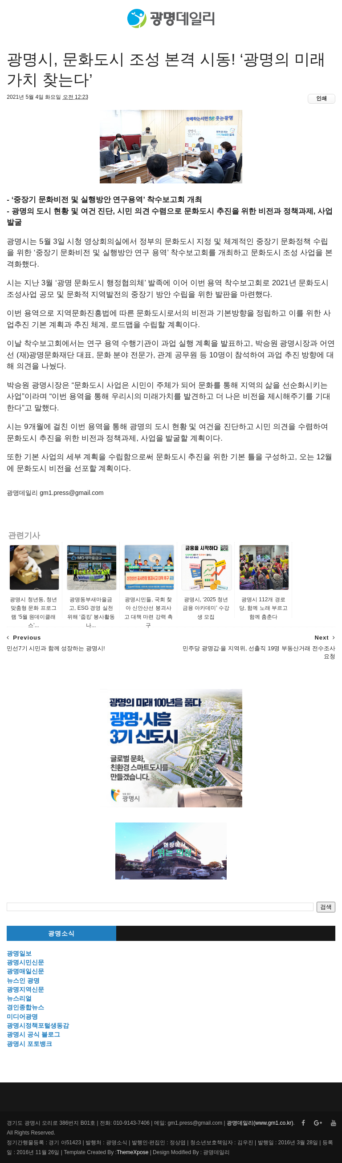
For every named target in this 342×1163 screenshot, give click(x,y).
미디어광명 (22, 1016)
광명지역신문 (25, 989)
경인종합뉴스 (25, 1007)
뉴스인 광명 (23, 980)
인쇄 (321, 98)
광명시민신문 (25, 962)
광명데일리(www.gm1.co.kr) (260, 1123)
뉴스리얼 (19, 998)
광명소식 (61, 933)
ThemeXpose (132, 1152)
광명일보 (19, 953)
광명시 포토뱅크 (29, 1043)
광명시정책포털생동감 (38, 1025)
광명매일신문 (25, 971)
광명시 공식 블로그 (33, 1034)
